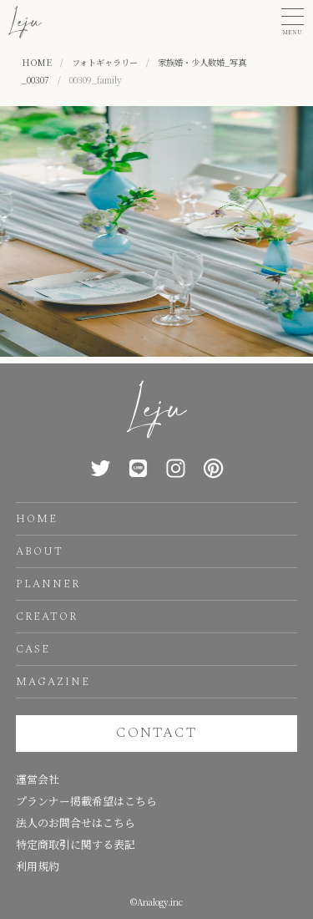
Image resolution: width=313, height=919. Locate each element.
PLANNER (48, 584)
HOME (37, 518)
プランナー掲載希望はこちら (86, 801)
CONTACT (156, 733)
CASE (33, 649)
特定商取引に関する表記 (75, 844)
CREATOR (47, 616)
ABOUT (39, 551)
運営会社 (37, 779)
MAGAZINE (53, 681)
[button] (292, 22)
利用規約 (37, 866)
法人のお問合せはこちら (75, 822)
